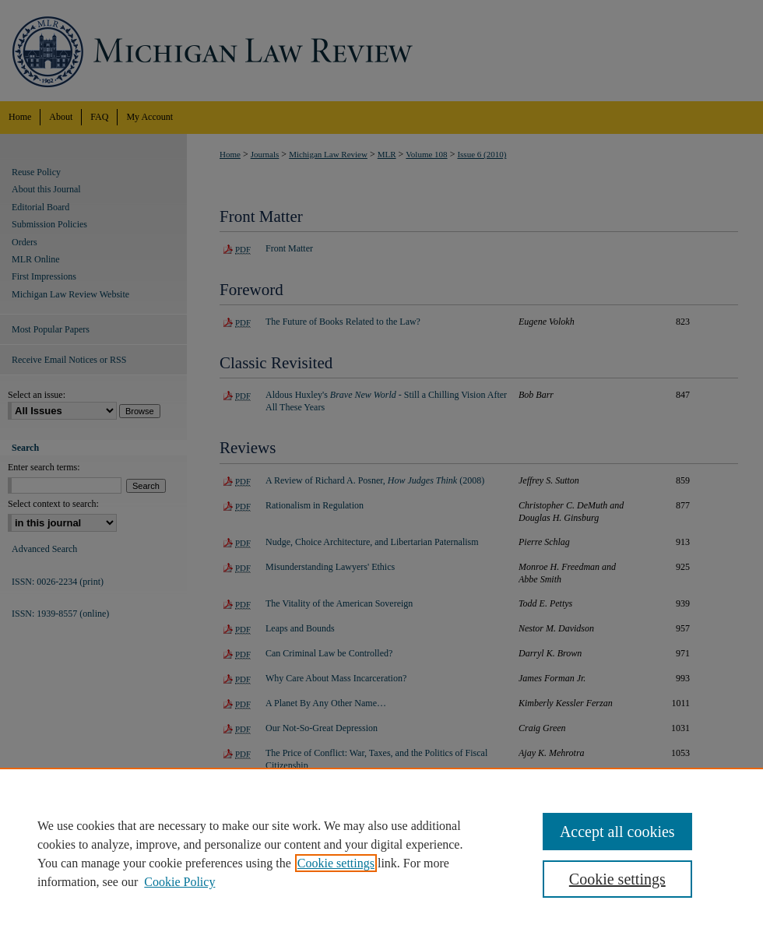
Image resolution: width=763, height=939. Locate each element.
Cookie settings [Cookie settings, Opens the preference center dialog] (617, 879)
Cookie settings (335, 863)
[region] (381, 853)
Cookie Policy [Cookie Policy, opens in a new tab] (179, 881)
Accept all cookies (617, 831)
